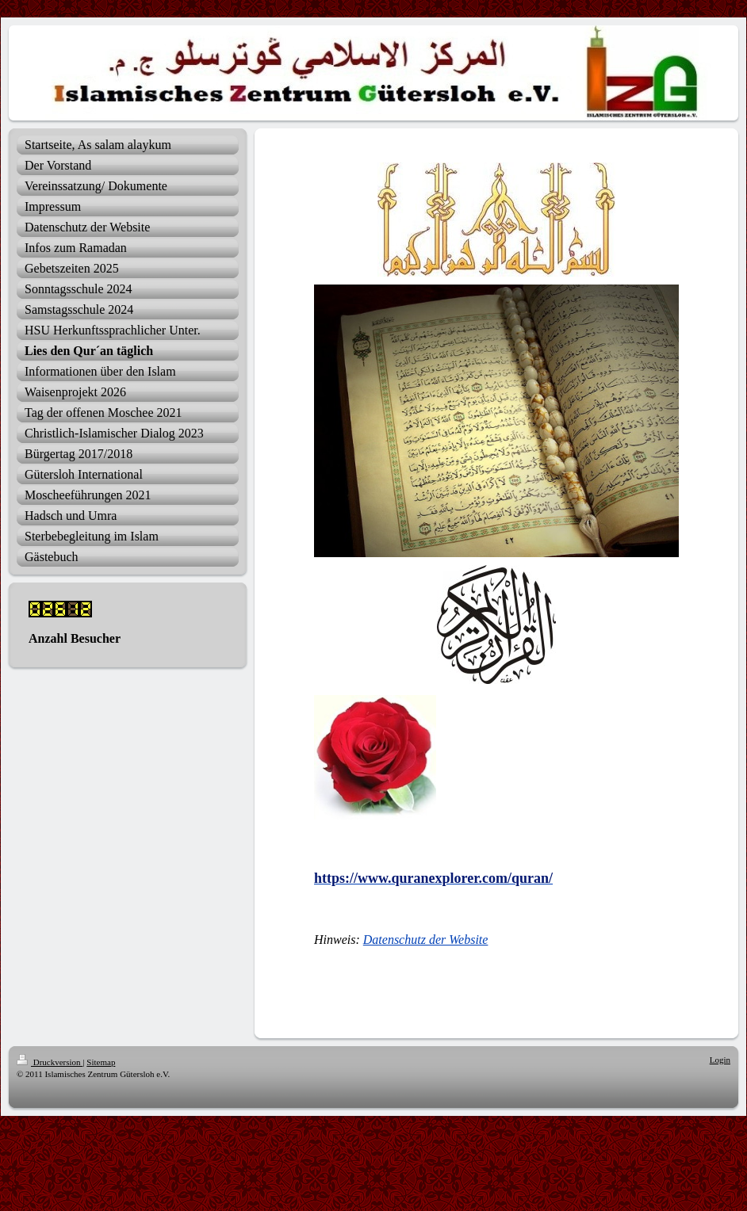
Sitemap (100, 1062)
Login (720, 1059)
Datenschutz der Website (425, 939)
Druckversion (49, 1062)
